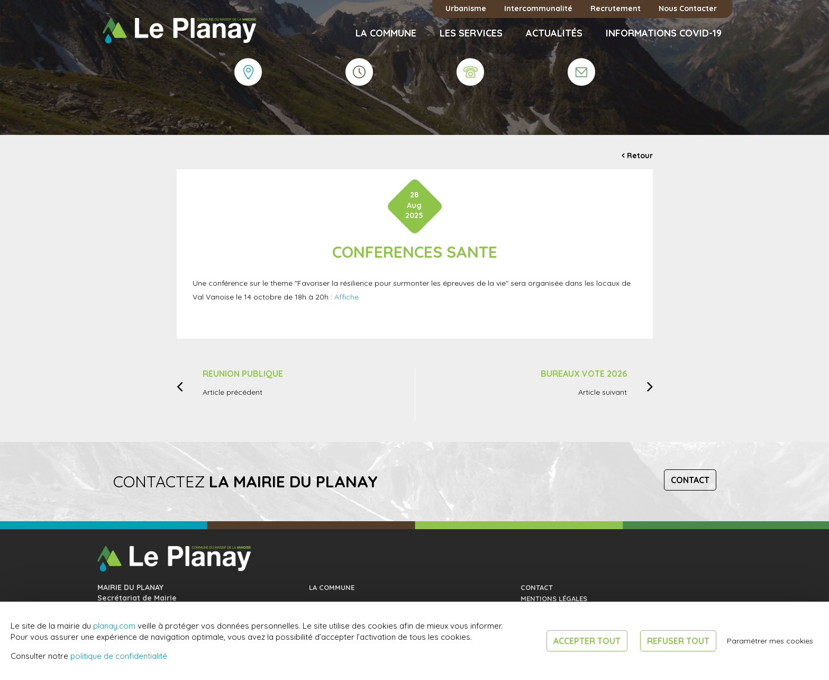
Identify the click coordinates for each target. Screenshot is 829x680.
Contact (690, 480)
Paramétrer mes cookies (770, 641)
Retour (640, 155)
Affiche (346, 297)
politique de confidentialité (118, 656)
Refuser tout (678, 641)
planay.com (114, 626)
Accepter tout (587, 641)
